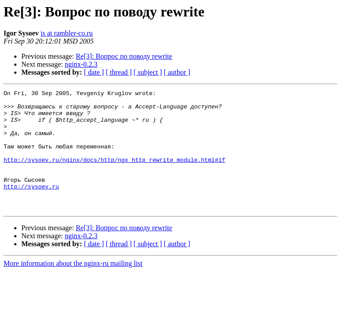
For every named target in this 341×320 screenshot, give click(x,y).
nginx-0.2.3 (81, 64)
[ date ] (94, 72)
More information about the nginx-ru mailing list (73, 287)
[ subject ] (148, 72)
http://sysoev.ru (31, 206)
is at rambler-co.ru (66, 33)
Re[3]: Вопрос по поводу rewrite (124, 56)
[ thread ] (119, 72)
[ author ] (177, 72)
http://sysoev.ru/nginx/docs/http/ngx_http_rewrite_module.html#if (114, 174)
